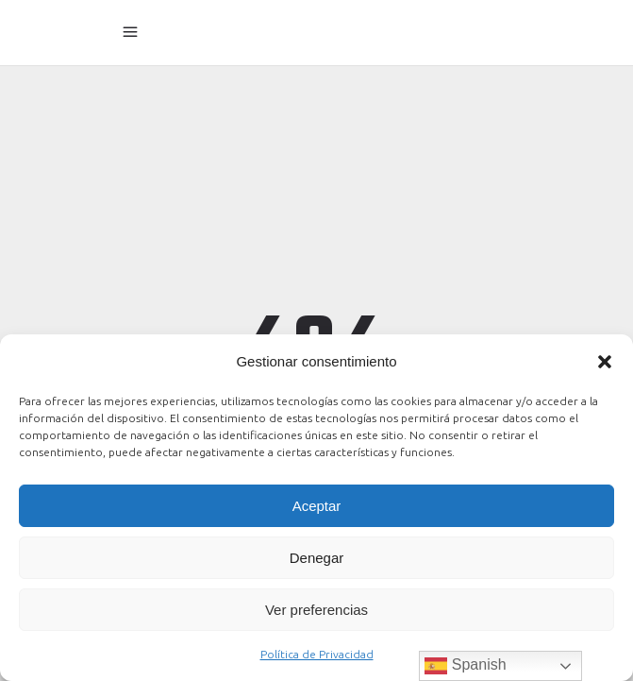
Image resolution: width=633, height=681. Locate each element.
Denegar (317, 558)
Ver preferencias (316, 610)
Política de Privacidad (317, 654)
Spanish (465, 666)
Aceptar (316, 506)
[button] (604, 361)
